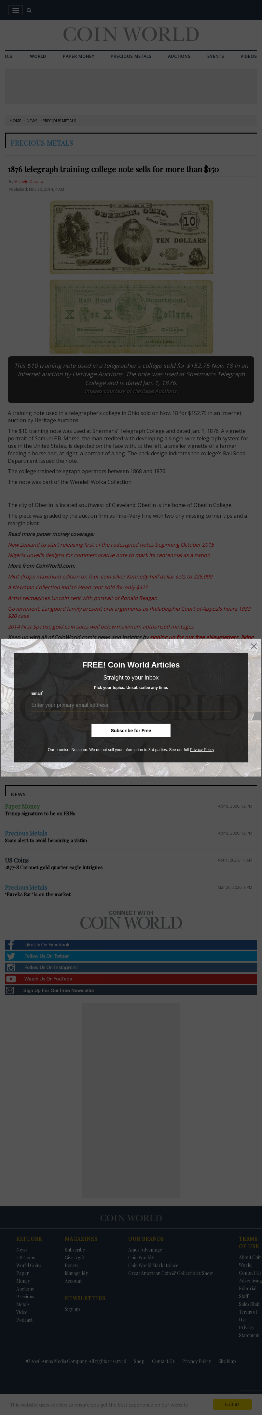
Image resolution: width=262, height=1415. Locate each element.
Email (37, 693)
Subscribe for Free (131, 730)
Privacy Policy (202, 749)
